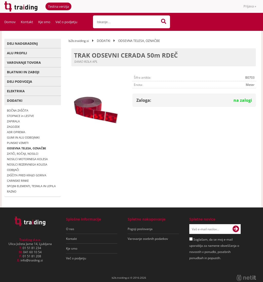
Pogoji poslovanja (140, 229)
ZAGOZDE (13, 127)
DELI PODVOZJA (19, 81)
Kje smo (44, 22)
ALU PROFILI (17, 53)
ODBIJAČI (13, 170)
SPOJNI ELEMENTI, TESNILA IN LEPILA (31, 186)
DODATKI (14, 100)
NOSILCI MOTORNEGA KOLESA (27, 159)
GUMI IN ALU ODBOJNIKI (23, 137)
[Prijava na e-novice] (236, 229)
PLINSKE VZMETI (18, 143)
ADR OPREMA (16, 132)
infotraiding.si (32, 260)
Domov (10, 22)
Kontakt (27, 22)
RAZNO (11, 191)
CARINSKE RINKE (18, 181)
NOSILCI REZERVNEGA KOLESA (27, 164)
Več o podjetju (66, 22)
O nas (70, 229)
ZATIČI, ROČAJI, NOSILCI (22, 154)
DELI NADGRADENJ (22, 43)
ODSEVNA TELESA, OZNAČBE (26, 148)
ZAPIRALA (13, 121)
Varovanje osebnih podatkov (148, 238)
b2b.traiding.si (79, 41)
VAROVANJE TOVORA (24, 62)
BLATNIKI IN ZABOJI (23, 72)
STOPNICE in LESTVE (20, 116)
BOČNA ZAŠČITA (17, 110)
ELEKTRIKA (16, 91)
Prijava (249, 6)
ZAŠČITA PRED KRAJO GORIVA (26, 175)
